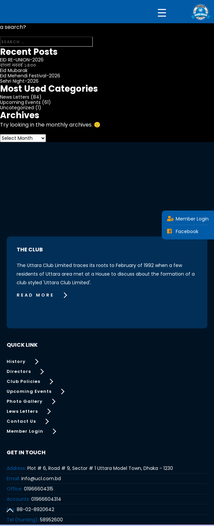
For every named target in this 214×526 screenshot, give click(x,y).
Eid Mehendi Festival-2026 (30, 75)
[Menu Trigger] (162, 12)
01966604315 (38, 488)
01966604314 (46, 499)
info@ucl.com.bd (41, 478)
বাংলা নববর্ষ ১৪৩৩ (18, 65)
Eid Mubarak (14, 70)
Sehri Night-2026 (19, 81)
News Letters (14, 97)
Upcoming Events (20, 102)
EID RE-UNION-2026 (22, 59)
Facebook (182, 231)
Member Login (188, 219)
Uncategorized (17, 107)
